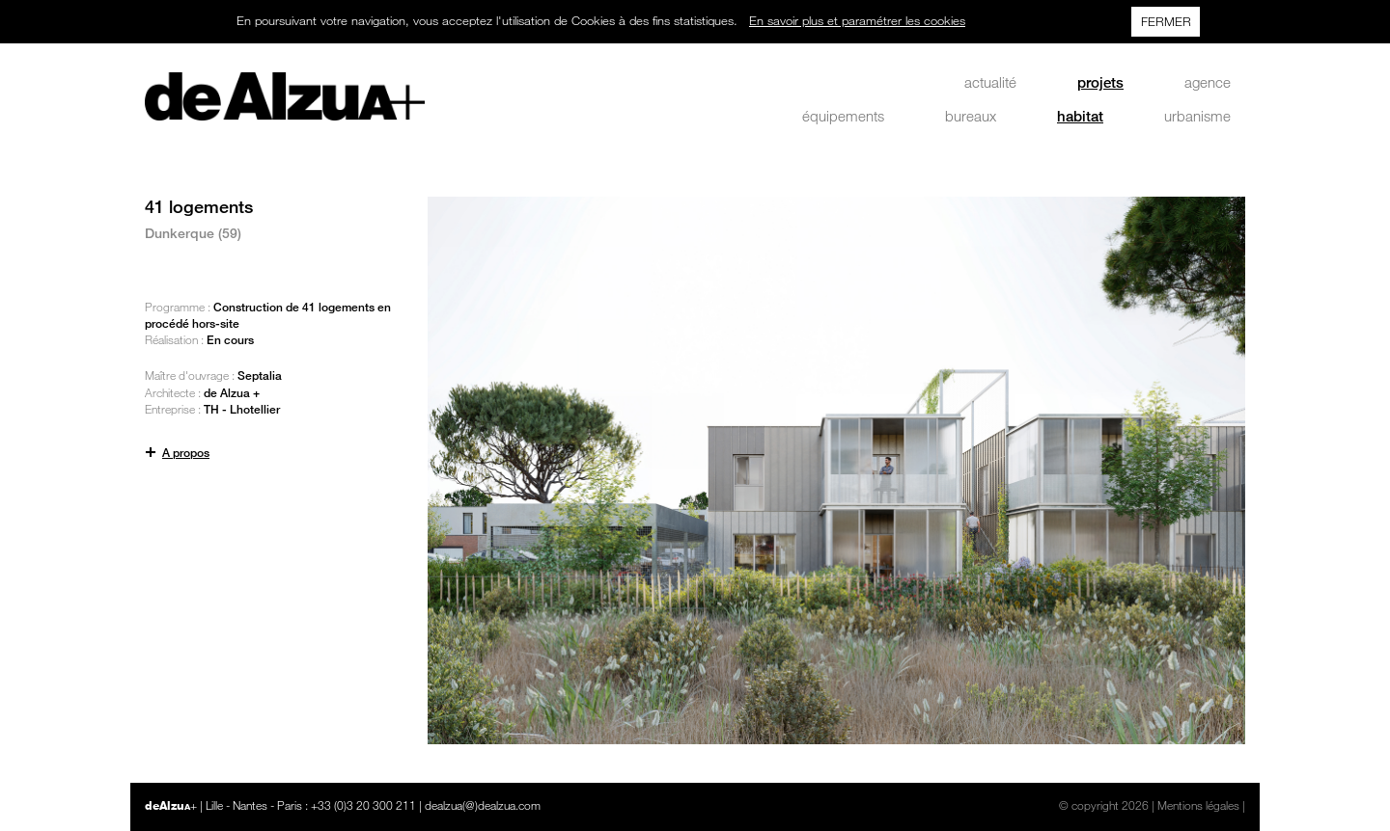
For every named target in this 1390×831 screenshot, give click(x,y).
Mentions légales (1198, 805)
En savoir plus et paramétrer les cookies (857, 20)
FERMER (1166, 21)
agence (1207, 82)
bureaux (970, 115)
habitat (1080, 115)
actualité (990, 82)
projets (1100, 82)
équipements (843, 115)
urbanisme (1197, 115)
